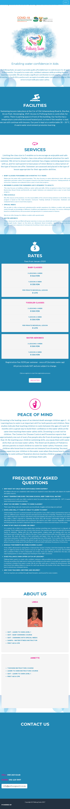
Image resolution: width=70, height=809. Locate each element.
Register (35, 380)
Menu (66, 3)
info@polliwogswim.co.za (14, 786)
